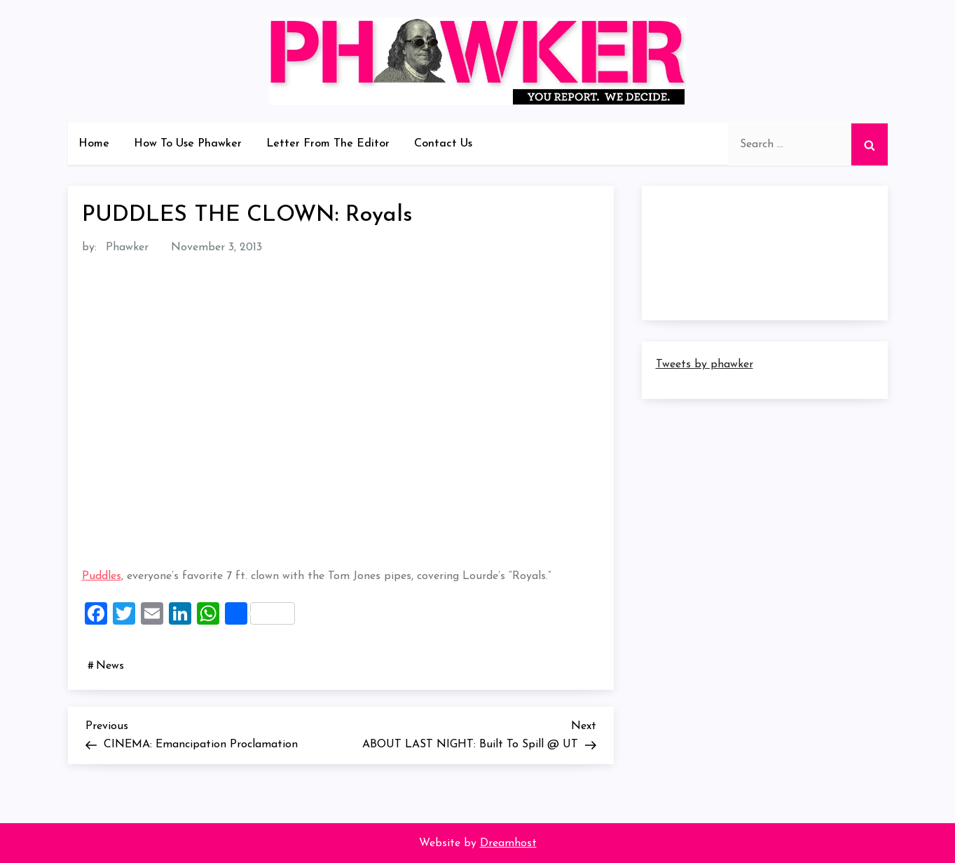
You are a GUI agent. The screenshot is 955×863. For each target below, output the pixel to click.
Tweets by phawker (704, 364)
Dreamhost (508, 843)
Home (93, 143)
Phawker (127, 247)
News (110, 666)
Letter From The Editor (328, 143)
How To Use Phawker (188, 143)
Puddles (101, 576)
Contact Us (443, 143)
